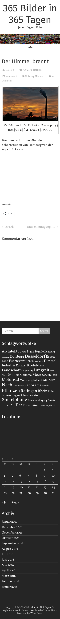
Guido (9, 70)
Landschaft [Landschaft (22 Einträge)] (11, 370)
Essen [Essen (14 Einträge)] (50, 356)
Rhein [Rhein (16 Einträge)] (42, 391)
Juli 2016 (7, 554)
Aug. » (15, 502)
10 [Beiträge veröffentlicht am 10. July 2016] (53, 476)
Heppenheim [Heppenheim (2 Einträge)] (37, 361)
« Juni (5, 502)
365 (25, 70)
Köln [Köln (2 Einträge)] (42, 366)
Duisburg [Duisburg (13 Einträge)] (17, 356)
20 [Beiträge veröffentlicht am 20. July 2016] (21, 487)
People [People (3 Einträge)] (45, 385)
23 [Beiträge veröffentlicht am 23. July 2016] (45, 487)
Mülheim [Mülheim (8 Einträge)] (49, 380)
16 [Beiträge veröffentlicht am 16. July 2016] (45, 481)
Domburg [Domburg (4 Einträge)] (49, 352)
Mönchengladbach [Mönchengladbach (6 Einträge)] (31, 380)
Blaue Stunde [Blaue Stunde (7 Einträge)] (35, 352)
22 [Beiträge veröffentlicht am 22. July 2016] (37, 487)
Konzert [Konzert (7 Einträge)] (21, 366)
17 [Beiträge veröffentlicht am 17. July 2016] (53, 481)
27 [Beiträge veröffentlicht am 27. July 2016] (20, 493)
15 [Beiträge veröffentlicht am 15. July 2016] (37, 481)
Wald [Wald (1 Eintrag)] (43, 405)
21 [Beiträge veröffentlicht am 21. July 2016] (29, 487)
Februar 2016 (10, 581)
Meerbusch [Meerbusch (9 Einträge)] (49, 375)
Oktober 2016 (10, 538)
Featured (35, 70)
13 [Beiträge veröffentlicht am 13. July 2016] (20, 481)
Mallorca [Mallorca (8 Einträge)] (26, 375)
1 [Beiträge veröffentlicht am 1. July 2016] (36, 470)
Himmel (39, 76)
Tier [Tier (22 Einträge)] (19, 405)
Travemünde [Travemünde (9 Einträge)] (31, 405)
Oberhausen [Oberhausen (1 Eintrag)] (19, 386)
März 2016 (9, 576)
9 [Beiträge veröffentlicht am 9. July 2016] (44, 476)
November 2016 (12, 533)
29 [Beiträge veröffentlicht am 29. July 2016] (37, 493)
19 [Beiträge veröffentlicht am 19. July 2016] (12, 487)
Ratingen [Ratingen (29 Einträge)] (29, 391)
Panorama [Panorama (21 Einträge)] (33, 385)
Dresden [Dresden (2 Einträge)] (5, 357)
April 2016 (8, 570)
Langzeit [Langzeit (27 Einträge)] (41, 370)
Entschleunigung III (42, 227)
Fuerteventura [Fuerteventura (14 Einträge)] (20, 361)
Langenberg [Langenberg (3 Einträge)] (27, 370)
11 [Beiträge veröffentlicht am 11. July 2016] (5, 481)
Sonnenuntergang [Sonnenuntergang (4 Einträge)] (38, 400)
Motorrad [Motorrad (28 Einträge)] (10, 380)
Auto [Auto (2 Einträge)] (24, 352)
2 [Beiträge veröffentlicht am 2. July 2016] (44, 470)
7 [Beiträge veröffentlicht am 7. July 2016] (28, 476)
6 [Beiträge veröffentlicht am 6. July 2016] (20, 476)
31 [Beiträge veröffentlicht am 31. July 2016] (53, 493)
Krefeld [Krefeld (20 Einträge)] (33, 365)
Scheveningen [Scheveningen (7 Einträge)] (11, 395)
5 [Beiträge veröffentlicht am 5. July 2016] (12, 476)
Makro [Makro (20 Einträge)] (13, 374)
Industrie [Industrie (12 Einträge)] (8, 365)
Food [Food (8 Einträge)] (5, 361)
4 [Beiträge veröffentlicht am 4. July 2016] (4, 476)
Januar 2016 (9, 587)
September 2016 (12, 543)
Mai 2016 (8, 565)
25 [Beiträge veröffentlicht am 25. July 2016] (5, 493)
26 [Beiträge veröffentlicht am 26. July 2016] (13, 493)
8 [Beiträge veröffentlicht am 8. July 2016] (36, 476)
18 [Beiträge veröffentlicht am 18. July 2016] (5, 487)
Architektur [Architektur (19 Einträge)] (11, 351)
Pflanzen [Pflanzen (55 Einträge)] (11, 391)
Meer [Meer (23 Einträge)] (36, 375)
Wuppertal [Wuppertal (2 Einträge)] (50, 405)
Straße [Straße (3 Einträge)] (51, 400)
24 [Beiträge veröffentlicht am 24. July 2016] (53, 487)
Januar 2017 (9, 522)
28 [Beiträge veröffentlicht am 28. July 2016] (29, 493)
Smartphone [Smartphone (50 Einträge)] (14, 400)
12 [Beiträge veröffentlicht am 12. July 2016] (12, 481)
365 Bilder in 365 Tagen (30, 13)
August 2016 (10, 549)
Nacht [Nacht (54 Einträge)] (8, 385)
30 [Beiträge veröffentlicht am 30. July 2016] (45, 493)
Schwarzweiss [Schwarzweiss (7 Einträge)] (29, 395)
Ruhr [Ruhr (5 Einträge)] (51, 391)
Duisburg (29, 76)
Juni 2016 (8, 560)
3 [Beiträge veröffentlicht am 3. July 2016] (52, 470)
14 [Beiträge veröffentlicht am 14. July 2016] (29, 481)
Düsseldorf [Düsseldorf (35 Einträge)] (35, 356)
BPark (8, 227)
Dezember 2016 (12, 527)
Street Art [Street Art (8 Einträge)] (8, 405)
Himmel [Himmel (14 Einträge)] (50, 361)
